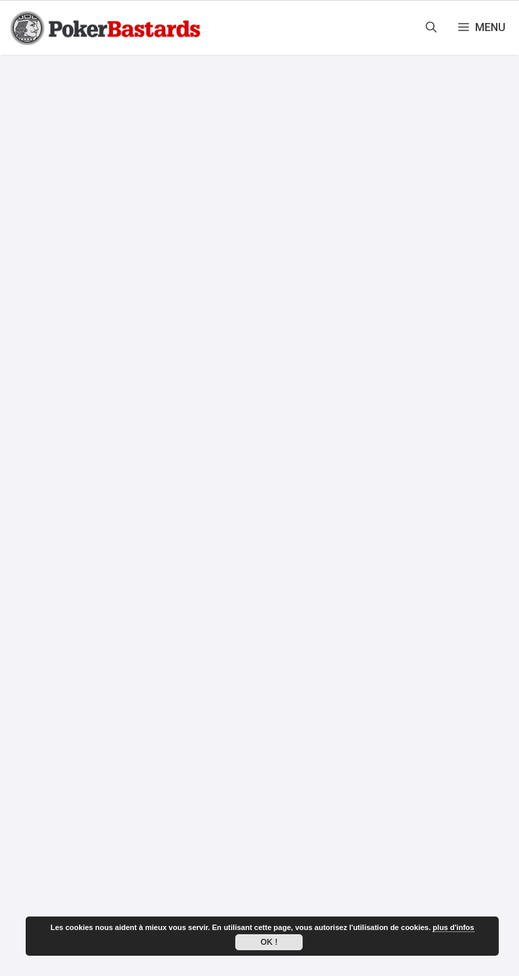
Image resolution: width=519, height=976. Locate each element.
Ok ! (269, 942)
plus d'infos (453, 927)
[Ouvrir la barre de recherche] (431, 28)
